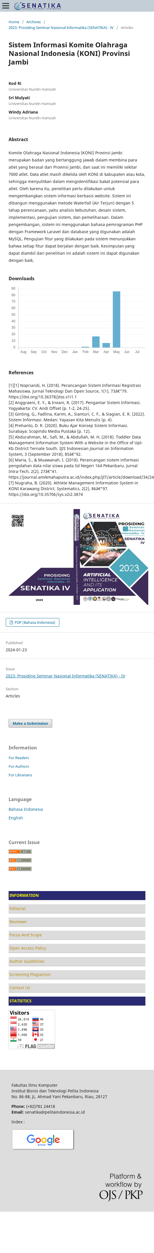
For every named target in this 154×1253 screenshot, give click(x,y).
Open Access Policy (27, 948)
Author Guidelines (26, 961)
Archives (33, 21)
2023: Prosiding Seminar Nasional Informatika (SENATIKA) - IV (61, 27)
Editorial (17, 908)
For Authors (19, 766)
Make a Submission (30, 723)
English (16, 818)
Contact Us (19, 987)
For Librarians (20, 774)
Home (14, 21)
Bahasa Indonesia (26, 809)
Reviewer (18, 921)
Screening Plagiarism (29, 974)
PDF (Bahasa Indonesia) (34, 622)
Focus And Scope (25, 935)
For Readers (19, 757)
